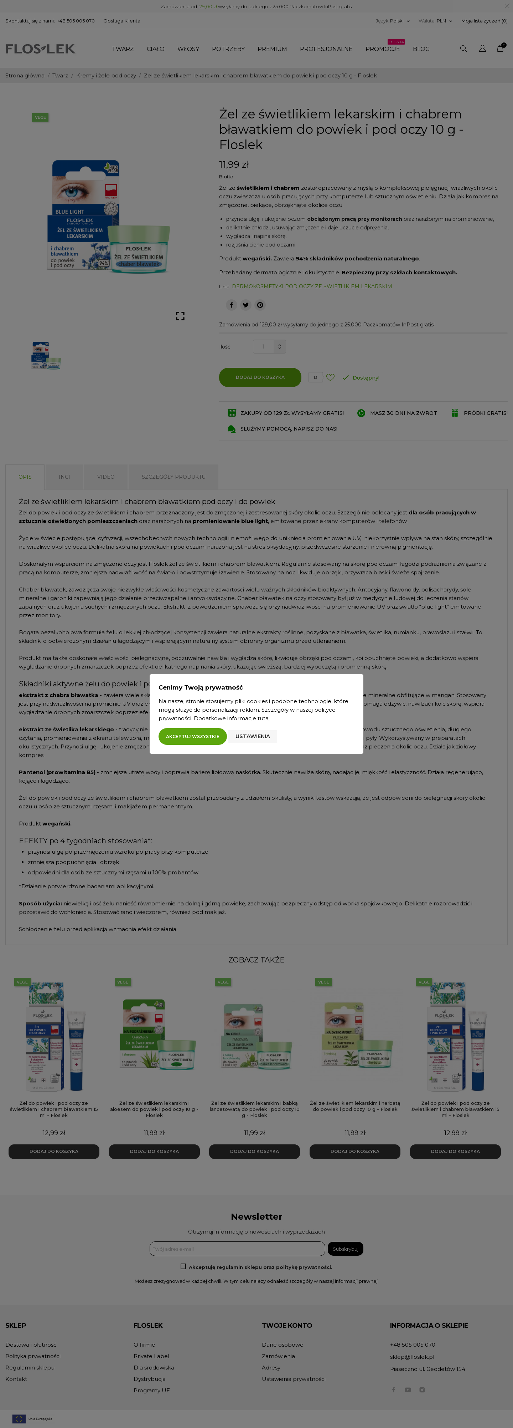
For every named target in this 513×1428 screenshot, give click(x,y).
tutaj (264, 718)
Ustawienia (252, 736)
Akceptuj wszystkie (192, 736)
